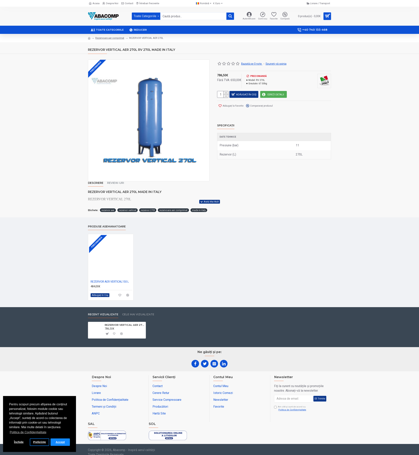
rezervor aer (107, 205)
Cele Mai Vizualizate (138, 309)
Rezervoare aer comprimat (109, 38)
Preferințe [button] (39, 442)
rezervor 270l (148, 205)
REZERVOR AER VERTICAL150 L (110, 276)
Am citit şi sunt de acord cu (290, 404)
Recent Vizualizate (103, 309)
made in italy (199, 205)
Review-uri (115, 183)
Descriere (95, 183)
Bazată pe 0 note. (251, 63)
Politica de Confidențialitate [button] (28, 432)
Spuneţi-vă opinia (276, 63)
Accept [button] (60, 442)
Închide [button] (19, 442)
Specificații (225, 121)
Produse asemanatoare (107, 221)
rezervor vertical (127, 205)
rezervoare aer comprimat (173, 205)
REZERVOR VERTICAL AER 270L (124, 320)
